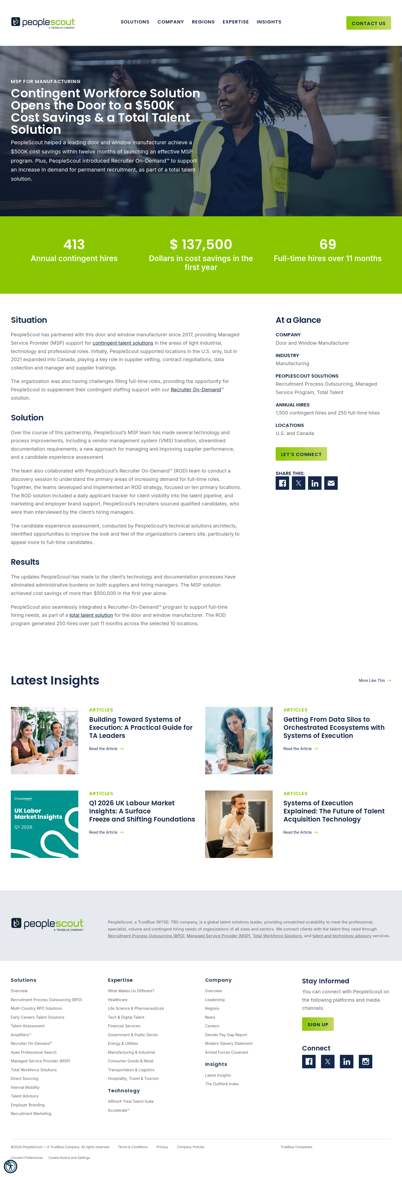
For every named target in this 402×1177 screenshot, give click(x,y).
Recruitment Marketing (31, 1113)
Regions (203, 21)
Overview (19, 990)
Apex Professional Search (33, 1052)
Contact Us (369, 23)
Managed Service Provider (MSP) (219, 935)
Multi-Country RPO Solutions (36, 1008)
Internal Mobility (25, 1087)
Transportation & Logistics (131, 1069)
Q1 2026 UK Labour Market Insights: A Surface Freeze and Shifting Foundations (142, 811)
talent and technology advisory (342, 935)
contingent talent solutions (123, 343)
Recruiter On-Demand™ (31, 1043)
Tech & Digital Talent (126, 1017)
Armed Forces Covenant (226, 1052)
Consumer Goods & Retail (131, 1061)
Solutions (135, 21)
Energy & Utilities (123, 1043)
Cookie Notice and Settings (69, 1158)
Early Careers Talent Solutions (37, 1017)
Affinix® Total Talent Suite (131, 1101)
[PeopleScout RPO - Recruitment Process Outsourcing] (45, 23)
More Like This (372, 680)
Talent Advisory (25, 1096)
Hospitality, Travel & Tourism (133, 1078)
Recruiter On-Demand (196, 389)
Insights (269, 21)
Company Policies (190, 1147)
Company (170, 21)
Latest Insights (218, 1075)
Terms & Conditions (133, 1147)
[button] (10, 1166)
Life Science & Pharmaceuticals (136, 1008)
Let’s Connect (301, 454)
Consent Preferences (27, 1158)
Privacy (162, 1147)
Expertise (236, 21)
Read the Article (103, 748)
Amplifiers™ (21, 1034)
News (210, 1017)
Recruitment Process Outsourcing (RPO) (146, 935)
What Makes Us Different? (131, 990)
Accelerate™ (118, 1110)
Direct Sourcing (24, 1078)
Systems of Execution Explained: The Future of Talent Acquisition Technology (334, 811)
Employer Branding (28, 1105)
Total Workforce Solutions (277, 935)
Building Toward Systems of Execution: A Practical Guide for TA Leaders (140, 727)
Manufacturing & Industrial (131, 1052)
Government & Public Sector (133, 1034)
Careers (212, 1026)
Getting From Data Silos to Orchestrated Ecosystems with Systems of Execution (334, 727)
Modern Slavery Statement (229, 1043)
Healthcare (117, 999)
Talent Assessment (28, 1026)
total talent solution (91, 615)
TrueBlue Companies (296, 1147)
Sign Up (318, 1024)
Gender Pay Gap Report (226, 1034)
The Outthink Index (222, 1084)
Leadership (215, 999)
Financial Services (124, 1026)
